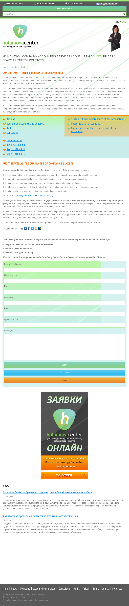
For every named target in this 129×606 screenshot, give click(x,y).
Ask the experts (64, 8)
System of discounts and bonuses (25, 123)
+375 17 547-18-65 (14, 4)
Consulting (81, 56)
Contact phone (10, 275)
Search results (15, 60)
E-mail (7, 286)
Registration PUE (16, 149)
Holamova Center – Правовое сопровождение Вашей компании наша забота (47, 492)
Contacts (36, 60)
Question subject (11, 319)
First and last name (12, 264)
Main (6, 56)
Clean (64, 365)
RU (117, 21)
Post (6, 308)
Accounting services (54, 56)
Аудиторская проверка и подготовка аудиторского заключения (40, 516)
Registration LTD (16, 153)
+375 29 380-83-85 (45, 4)
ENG (123, 21)
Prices (108, 56)
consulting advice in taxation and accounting (33, 195)
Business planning (16, 144)
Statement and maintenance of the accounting (97, 119)
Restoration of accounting (85, 123)
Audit (97, 56)
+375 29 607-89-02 (76, 4)
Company (29, 56)
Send (64, 380)
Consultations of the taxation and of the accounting (94, 130)
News (16, 56)
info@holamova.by (108, 4)
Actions (11, 119)
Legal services (14, 140)
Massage (8, 330)
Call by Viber (64, 372)
